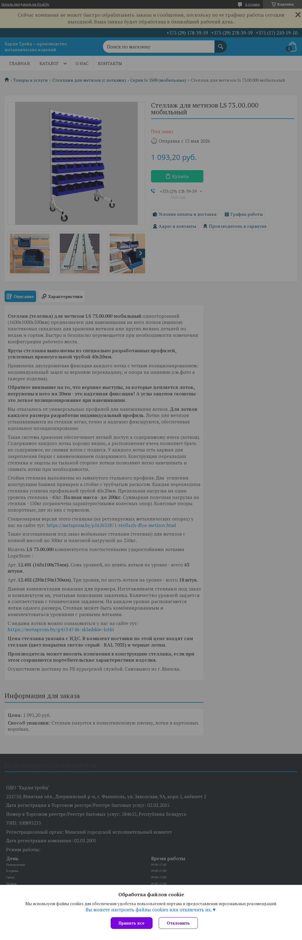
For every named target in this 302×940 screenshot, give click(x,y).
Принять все (132, 923)
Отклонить (178, 923)
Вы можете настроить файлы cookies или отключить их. (149, 909)
